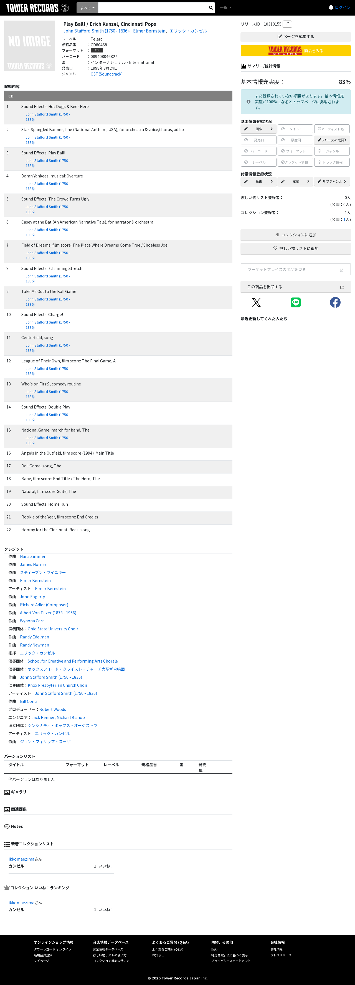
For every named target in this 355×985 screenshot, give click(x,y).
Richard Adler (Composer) (44, 604)
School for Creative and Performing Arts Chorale (73, 661)
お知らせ (158, 955)
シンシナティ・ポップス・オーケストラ (62, 725)
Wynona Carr (32, 620)
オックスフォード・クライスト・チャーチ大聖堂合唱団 (76, 669)
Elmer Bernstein (149, 30)
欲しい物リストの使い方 (109, 955)
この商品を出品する (295, 286)
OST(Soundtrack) (107, 74)
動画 (258, 181)
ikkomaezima (21, 859)
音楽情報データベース (108, 949)
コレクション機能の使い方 (111, 960)
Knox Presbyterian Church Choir (57, 685)
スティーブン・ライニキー (43, 572)
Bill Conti (28, 701)
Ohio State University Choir (53, 628)
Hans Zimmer (32, 556)
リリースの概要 (332, 139)
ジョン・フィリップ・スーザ (45, 741)
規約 (214, 949)
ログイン (343, 7)
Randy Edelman (34, 637)
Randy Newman (34, 645)
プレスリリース (280, 955)
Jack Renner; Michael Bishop (58, 717)
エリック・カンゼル (188, 30)
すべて (85, 8)
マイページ (41, 960)
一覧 (224, 7)
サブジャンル (332, 181)
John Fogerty (32, 596)
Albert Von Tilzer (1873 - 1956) (48, 612)
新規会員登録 (43, 955)
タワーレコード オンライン (52, 949)
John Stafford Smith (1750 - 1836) (96, 30)
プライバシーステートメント (231, 960)
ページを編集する (296, 36)
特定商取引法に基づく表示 (229, 955)
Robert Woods (52, 709)
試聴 (295, 181)
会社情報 (276, 949)
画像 (258, 128)
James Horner (33, 564)
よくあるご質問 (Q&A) (167, 949)
